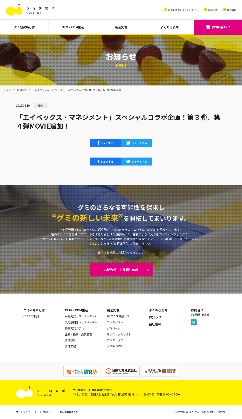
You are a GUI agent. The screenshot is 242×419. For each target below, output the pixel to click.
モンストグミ (115, 340)
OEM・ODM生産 (73, 27)
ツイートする (139, 143)
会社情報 (231, 9)
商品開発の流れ (74, 328)
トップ (7, 89)
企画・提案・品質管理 (78, 334)
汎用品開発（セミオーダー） (82, 322)
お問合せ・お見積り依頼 (121, 269)
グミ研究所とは (24, 27)
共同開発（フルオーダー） (81, 316)
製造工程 (70, 346)
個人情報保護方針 (69, 411)
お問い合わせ (221, 27)
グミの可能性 (31, 316)
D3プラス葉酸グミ (118, 316)
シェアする (107, 143)
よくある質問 (169, 27)
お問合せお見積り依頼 (200, 312)
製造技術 (70, 340)
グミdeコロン (115, 346)
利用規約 (45, 411)
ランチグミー (115, 322)
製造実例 (121, 27)
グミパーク (114, 328)
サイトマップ (23, 411)
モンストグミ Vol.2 (118, 334)
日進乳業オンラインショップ (183, 9)
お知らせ (212, 9)
